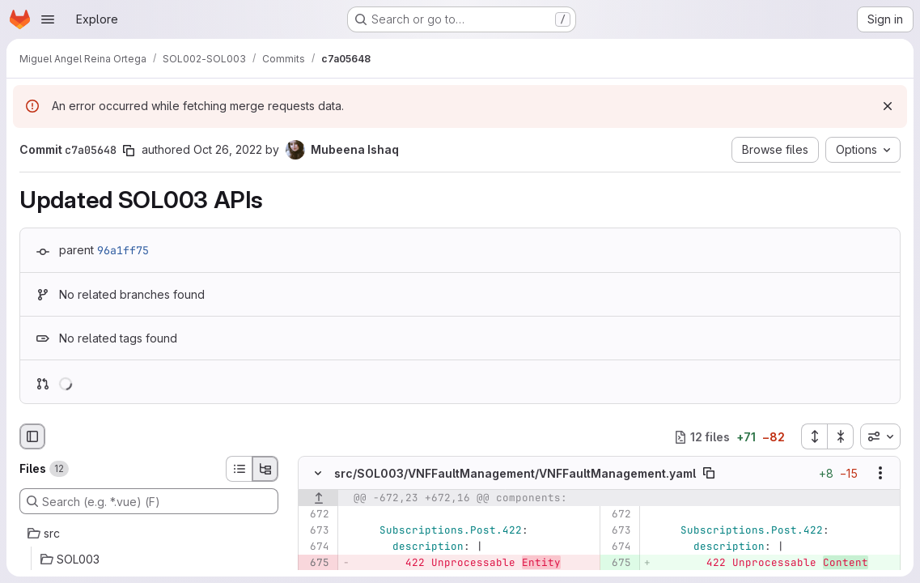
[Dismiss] (887, 106)
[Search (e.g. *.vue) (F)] (148, 501)
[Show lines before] (318, 499)
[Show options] (880, 473)
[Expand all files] (814, 436)
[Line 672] (316, 515)
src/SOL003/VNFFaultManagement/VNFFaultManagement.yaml (515, 473)
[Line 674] (316, 547)
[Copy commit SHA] (128, 150)
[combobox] (880, 436)
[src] (149, 534)
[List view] (239, 469)
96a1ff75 (123, 250)
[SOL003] (149, 559)
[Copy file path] (709, 473)
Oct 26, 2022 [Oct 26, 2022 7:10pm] (227, 149)
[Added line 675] (617, 563)
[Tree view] (265, 469)
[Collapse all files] (841, 436)
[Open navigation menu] (48, 19)
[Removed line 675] (316, 563)
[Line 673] (316, 531)
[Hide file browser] (32, 436)
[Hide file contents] (318, 473)
